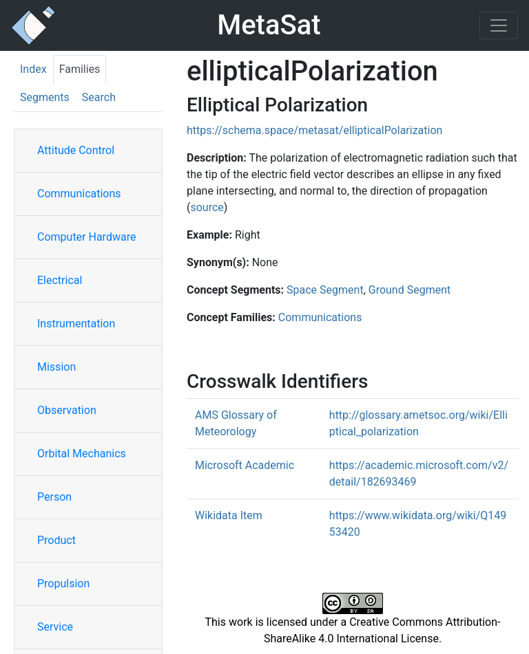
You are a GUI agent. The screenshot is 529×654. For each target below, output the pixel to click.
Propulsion (63, 583)
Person (54, 496)
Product (56, 540)
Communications (79, 193)
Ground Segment (410, 289)
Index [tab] (33, 69)
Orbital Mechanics (81, 453)
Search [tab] (99, 97)
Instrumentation (76, 323)
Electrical (59, 280)
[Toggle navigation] (498, 25)
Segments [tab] (45, 97)
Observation (66, 410)
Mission (56, 366)
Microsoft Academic (244, 465)
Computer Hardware (86, 236)
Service (55, 626)
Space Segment (325, 289)
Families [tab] (80, 69)
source (206, 207)
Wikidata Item (228, 515)
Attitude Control (75, 150)
